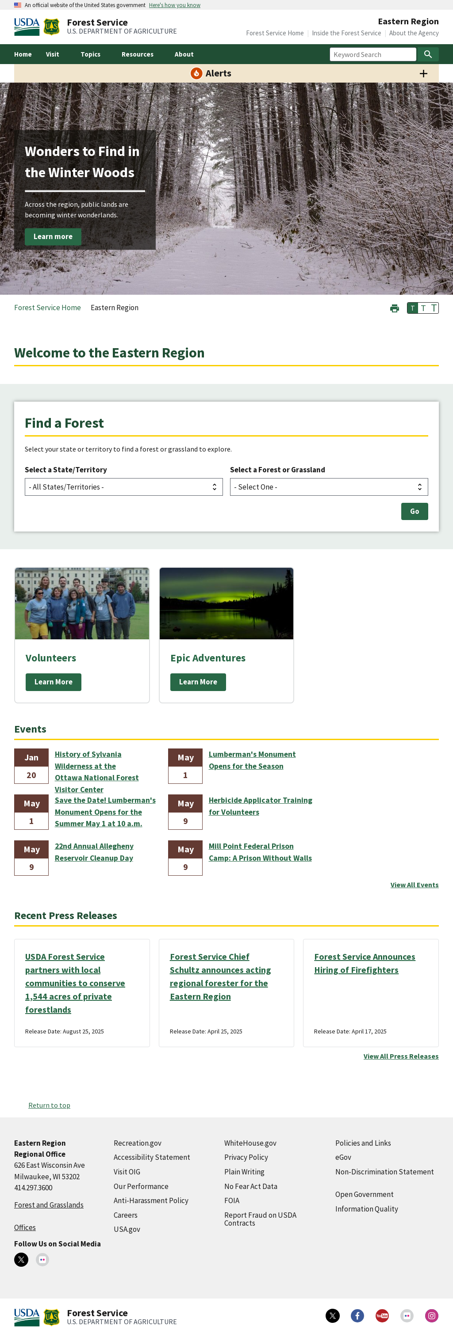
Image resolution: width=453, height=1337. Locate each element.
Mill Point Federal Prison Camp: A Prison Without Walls (260, 851)
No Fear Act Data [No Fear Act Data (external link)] (250, 1186)
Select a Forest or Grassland (277, 470)
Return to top (49, 1105)
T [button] (413, 308)
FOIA (231, 1200)
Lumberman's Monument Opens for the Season (252, 760)
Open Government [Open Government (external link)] (364, 1194)
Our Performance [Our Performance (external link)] (141, 1186)
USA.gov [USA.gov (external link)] (127, 1229)
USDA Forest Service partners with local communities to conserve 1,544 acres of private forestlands (75, 983)
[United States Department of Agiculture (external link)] (28, 27)
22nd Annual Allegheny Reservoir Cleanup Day (94, 851)
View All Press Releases (401, 1056)
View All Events (415, 884)
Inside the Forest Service (346, 33)
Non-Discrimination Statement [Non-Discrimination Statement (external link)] (384, 1172)
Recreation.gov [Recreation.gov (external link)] (137, 1143)
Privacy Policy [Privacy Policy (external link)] (246, 1157)
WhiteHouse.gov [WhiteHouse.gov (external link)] (250, 1143)
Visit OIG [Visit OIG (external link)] (127, 1172)
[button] (394, 307)
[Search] (428, 54)
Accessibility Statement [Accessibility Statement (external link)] (152, 1157)
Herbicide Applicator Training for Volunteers (260, 806)
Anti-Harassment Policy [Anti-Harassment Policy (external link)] (151, 1200)
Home (23, 54)
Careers (126, 1215)
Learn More (54, 682)
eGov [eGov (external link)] (343, 1157)
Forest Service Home (275, 33)
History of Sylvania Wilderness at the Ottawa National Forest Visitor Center (97, 766)
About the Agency (414, 33)
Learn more (53, 236)
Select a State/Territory (66, 470)
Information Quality (366, 1209)
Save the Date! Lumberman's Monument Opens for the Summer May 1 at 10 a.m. (105, 811)
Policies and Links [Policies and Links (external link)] (363, 1143)
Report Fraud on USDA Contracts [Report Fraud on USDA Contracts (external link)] (260, 1219)
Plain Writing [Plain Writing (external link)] (244, 1172)
